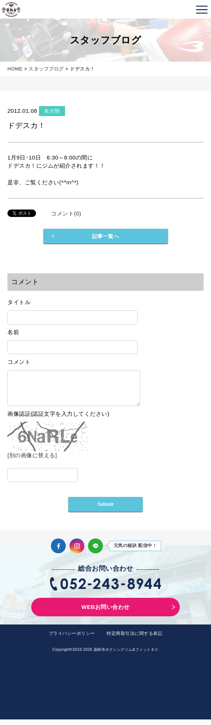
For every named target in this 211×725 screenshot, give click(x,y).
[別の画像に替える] (32, 461)
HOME (15, 69)
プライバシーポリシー (72, 639)
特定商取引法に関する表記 (134, 639)
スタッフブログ (46, 69)
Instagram (76, 551)
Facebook (58, 551)
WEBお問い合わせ (105, 612)
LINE (95, 551)
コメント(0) (66, 213)
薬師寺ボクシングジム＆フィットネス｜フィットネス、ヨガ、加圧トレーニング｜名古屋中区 (11, 9)
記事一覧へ (105, 236)
